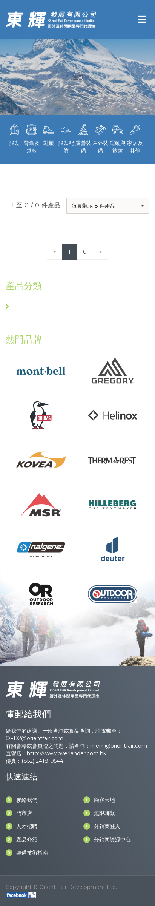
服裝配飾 (66, 138)
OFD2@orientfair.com (34, 738)
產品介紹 (21, 839)
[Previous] (54, 252)
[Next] (100, 252)
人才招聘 (21, 826)
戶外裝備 (100, 138)
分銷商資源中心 (107, 839)
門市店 (19, 813)
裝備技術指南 (27, 852)
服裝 (14, 134)
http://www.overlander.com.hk (66, 753)
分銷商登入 (101, 826)
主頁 (77, 77)
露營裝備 (83, 138)
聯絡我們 (21, 799)
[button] (107, 206)
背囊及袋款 (31, 138)
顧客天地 (99, 799)
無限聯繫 (99, 813)
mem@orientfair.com (118, 745)
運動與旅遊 (117, 138)
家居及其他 (135, 138)
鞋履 (48, 134)
